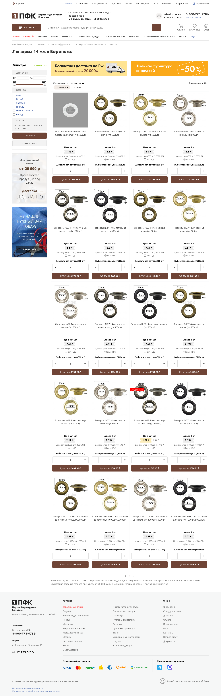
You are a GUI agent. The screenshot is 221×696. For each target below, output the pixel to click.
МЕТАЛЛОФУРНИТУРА (114, 36)
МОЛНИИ (134, 36)
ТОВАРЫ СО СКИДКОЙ (23, 36)
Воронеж (20, 3)
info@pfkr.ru (172, 14)
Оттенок (20, 90)
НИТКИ (182, 36)
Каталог (68, 3)
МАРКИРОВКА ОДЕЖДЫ (88, 36)
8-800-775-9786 (197, 14)
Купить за (70, 179)
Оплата (128, 3)
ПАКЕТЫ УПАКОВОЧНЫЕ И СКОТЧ (159, 36)
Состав (19, 120)
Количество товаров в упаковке (28, 127)
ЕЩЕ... (193, 36)
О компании (82, 3)
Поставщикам (142, 3)
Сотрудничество (100, 3)
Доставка (116, 3)
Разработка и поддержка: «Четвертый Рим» (188, 681)
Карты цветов (202, 3)
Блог (156, 3)
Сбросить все (40, 65)
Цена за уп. (21, 72)
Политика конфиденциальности (27, 688)
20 (206, 83)
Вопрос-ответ (182, 3)
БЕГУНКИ (42, 36)
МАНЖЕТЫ (67, 36)
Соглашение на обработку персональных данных (36, 691)
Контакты (166, 3)
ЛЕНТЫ (54, 36)
